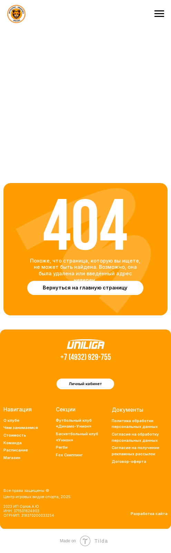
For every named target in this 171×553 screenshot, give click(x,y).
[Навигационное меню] (159, 13)
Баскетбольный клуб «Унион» (77, 436)
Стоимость (14, 435)
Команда (12, 442)
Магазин (11, 457)
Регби (62, 447)
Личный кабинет (85, 383)
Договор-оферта (129, 461)
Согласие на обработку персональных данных (135, 437)
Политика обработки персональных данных (135, 423)
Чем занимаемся (20, 427)
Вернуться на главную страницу (85, 287)
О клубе (11, 420)
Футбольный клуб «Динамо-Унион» (74, 423)
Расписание (15, 450)
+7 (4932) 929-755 (85, 357)
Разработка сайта (149, 513)
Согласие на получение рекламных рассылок (135, 450)
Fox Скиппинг (69, 454)
